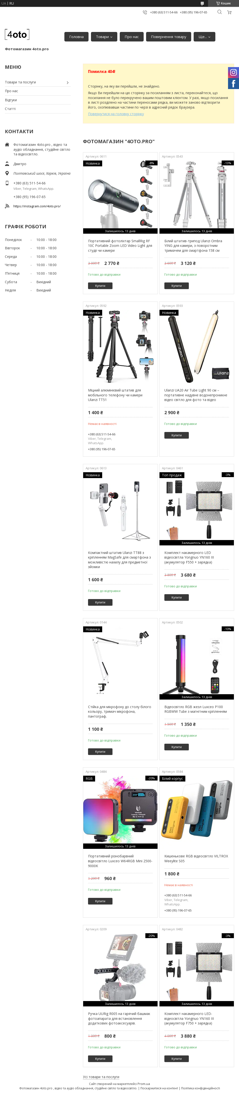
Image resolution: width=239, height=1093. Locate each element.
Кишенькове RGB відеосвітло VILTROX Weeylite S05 (196, 858)
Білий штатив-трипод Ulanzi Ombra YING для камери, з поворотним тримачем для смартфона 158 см (193, 246)
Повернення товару (168, 36)
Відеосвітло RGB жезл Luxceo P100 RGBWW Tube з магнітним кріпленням (195, 709)
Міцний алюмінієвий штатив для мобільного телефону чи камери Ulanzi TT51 (115, 395)
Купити (100, 286)
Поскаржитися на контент (159, 1088)
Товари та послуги (20, 82)
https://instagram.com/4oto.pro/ (37, 206)
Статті (10, 108)
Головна (76, 36)
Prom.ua (144, 1084)
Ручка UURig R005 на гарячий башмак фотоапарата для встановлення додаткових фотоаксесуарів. (119, 1018)
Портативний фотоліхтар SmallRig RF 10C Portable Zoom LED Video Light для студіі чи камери (120, 246)
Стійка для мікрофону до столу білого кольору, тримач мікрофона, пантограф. (119, 711)
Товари (102, 36)
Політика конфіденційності (200, 1088)
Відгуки (11, 100)
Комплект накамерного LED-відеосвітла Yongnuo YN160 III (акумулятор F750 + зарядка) (189, 1018)
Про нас (132, 36)
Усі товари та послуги (101, 1076)
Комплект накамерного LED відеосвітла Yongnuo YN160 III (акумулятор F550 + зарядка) (189, 557)
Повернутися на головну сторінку (116, 113)
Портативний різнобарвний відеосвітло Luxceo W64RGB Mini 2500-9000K (120, 861)
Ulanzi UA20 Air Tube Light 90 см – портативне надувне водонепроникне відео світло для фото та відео (195, 395)
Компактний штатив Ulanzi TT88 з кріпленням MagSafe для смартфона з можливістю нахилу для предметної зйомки (119, 559)
